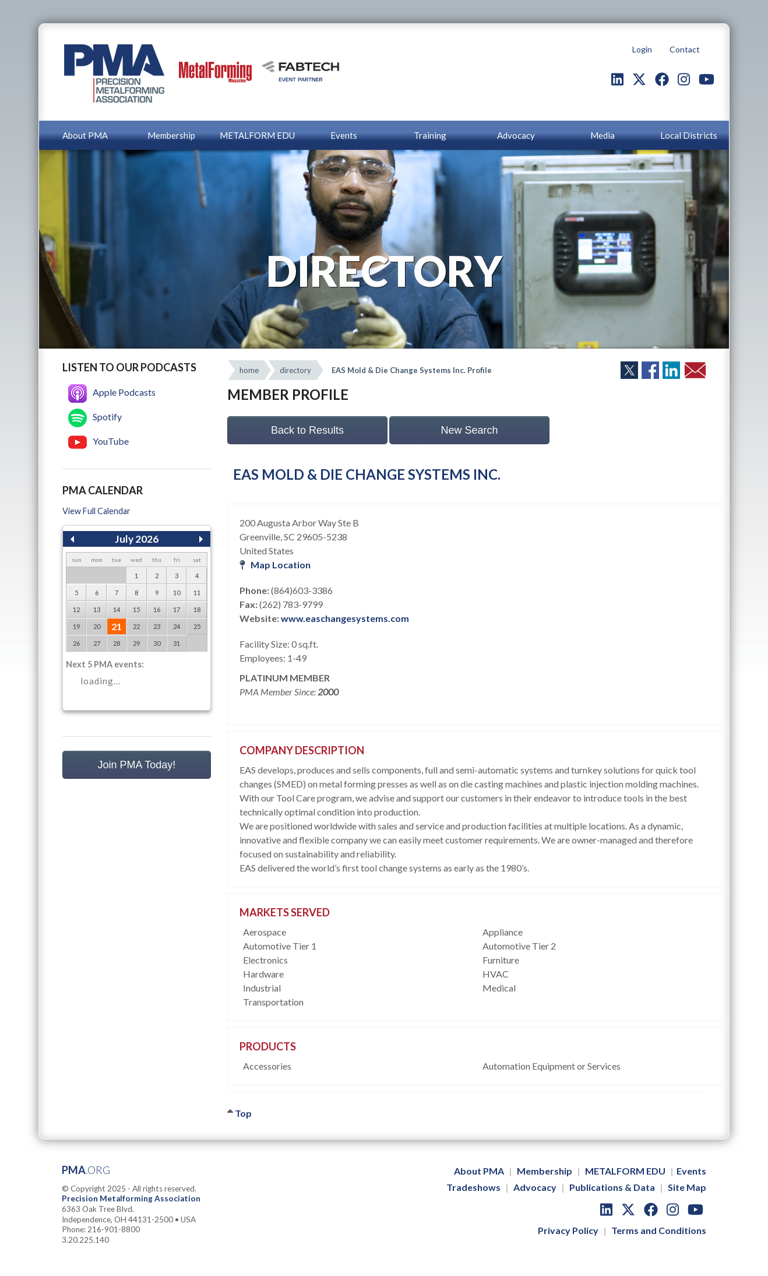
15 (136, 609)
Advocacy (516, 135)
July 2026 (136, 539)
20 (96, 626)
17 (176, 609)
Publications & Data (612, 1187)
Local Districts (688, 135)
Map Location (281, 564)
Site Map (687, 1187)
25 (196, 626)
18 (196, 609)
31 (176, 643)
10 (176, 592)
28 (116, 643)
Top (243, 1113)
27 (96, 643)
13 (96, 609)
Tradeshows (473, 1187)
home (249, 370)
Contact (685, 49)
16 (156, 609)
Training (430, 135)
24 (176, 626)
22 (136, 626)
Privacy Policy (568, 1230)
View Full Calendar (96, 511)
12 (76, 609)
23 (156, 626)
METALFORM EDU (257, 135)
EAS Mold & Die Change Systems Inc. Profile (412, 370)
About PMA (85, 135)
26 (76, 643)
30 (156, 643)
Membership (171, 135)
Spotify (95, 416)
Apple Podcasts (112, 392)
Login (642, 49)
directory (295, 370)
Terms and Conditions (658, 1230)
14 (116, 609)
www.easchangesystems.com (345, 618)
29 (136, 643)
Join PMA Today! (136, 765)
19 (76, 626)
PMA (86, 1169)
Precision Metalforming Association (131, 1198)
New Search (469, 430)
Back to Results (307, 430)
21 (116, 626)
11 (196, 592)
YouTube (98, 441)
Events (343, 135)
